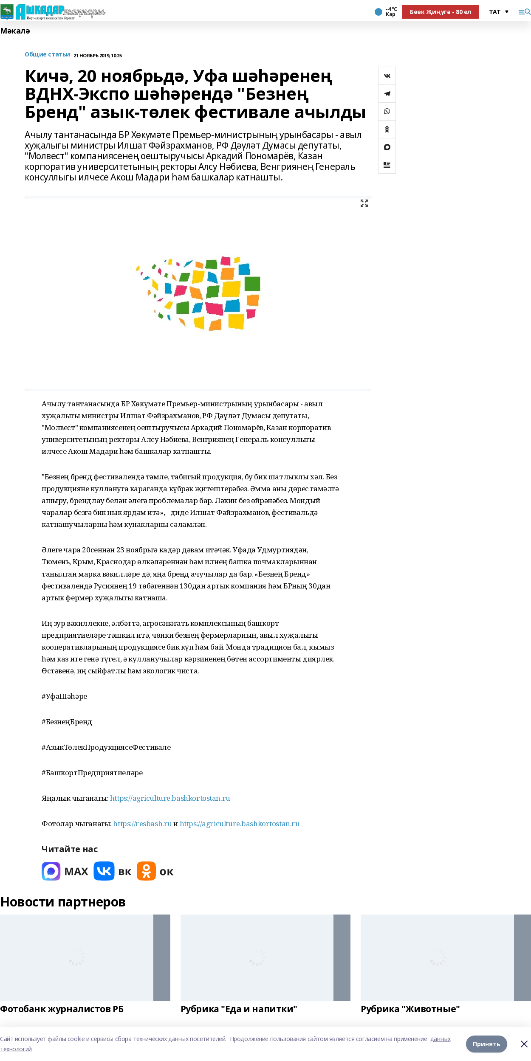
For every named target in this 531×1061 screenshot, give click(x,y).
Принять (486, 1044)
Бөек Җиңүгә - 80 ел (440, 12)
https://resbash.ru (142, 823)
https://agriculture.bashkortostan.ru (170, 798)
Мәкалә (15, 30)
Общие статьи (47, 54)
